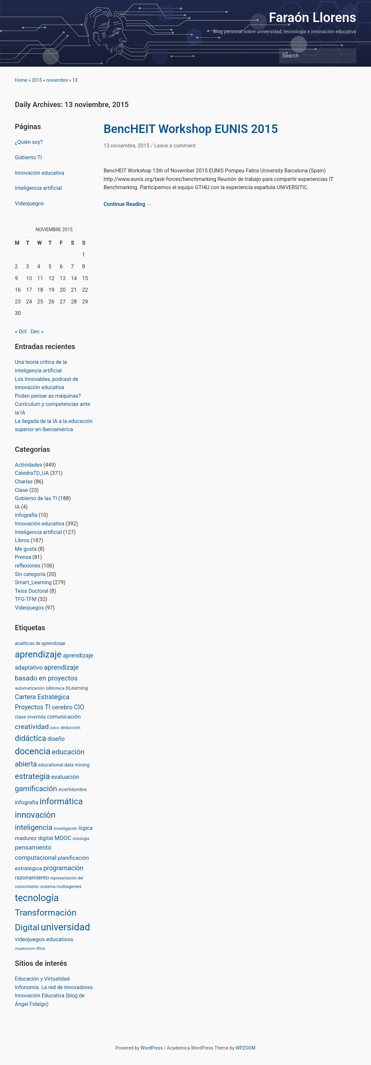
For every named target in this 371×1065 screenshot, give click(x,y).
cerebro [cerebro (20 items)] (62, 707)
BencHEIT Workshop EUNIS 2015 (191, 129)
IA (17, 507)
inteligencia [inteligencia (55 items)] (33, 827)
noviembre (57, 80)
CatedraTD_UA (32, 473)
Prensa (23, 557)
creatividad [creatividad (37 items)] (32, 726)
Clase (21, 490)
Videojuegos (29, 203)
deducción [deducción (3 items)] (70, 727)
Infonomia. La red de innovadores (54, 987)
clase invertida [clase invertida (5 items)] (30, 717)
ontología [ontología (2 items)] (80, 838)
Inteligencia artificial (38, 188)
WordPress (151, 1048)
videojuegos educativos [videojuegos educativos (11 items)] (44, 939)
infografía (26, 515)
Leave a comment (175, 146)
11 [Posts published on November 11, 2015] (40, 278)
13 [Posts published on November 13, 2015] (63, 278)
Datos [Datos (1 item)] (54, 728)
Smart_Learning (33, 582)
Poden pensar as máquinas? (48, 396)
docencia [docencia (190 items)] (33, 751)
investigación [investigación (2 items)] (65, 828)
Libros (22, 540)
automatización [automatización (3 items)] (30, 688)
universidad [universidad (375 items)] (65, 927)
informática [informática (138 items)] (61, 801)
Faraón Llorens (312, 17)
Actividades (28, 465)
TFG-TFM (25, 599)
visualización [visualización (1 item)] (25, 948)
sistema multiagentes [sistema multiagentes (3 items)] (61, 886)
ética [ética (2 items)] (40, 948)
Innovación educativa (39, 173)
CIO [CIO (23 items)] (79, 707)
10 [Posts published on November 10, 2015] (29, 278)
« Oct (21, 331)
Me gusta (25, 549)
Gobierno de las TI (36, 498)
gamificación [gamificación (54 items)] (36, 788)
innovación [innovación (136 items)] (35, 815)
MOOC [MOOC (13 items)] (62, 838)
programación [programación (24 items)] (63, 868)
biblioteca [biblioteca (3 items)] (55, 688)
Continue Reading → (128, 204)
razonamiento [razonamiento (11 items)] (32, 877)
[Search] (311, 56)
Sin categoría (30, 574)
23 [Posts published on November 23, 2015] (18, 302)
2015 (36, 80)
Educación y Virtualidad (42, 979)
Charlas (23, 481)
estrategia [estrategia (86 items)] (32, 776)
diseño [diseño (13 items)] (56, 739)
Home (21, 80)
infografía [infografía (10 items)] (26, 802)
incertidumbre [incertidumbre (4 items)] (72, 789)
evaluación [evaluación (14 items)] (65, 776)
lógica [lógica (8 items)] (85, 828)
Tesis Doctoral (31, 591)
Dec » (37, 331)
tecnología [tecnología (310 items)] (36, 897)
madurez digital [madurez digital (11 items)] (34, 838)
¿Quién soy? (29, 142)
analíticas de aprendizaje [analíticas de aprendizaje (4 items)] (40, 643)
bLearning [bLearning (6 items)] (77, 688)
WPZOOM (246, 1048)
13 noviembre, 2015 (127, 146)
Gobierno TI (28, 157)
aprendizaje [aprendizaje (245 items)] (38, 654)
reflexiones (27, 566)
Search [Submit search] (348, 55)
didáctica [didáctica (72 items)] (30, 738)
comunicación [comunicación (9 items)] (64, 717)
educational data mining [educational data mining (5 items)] (64, 765)
